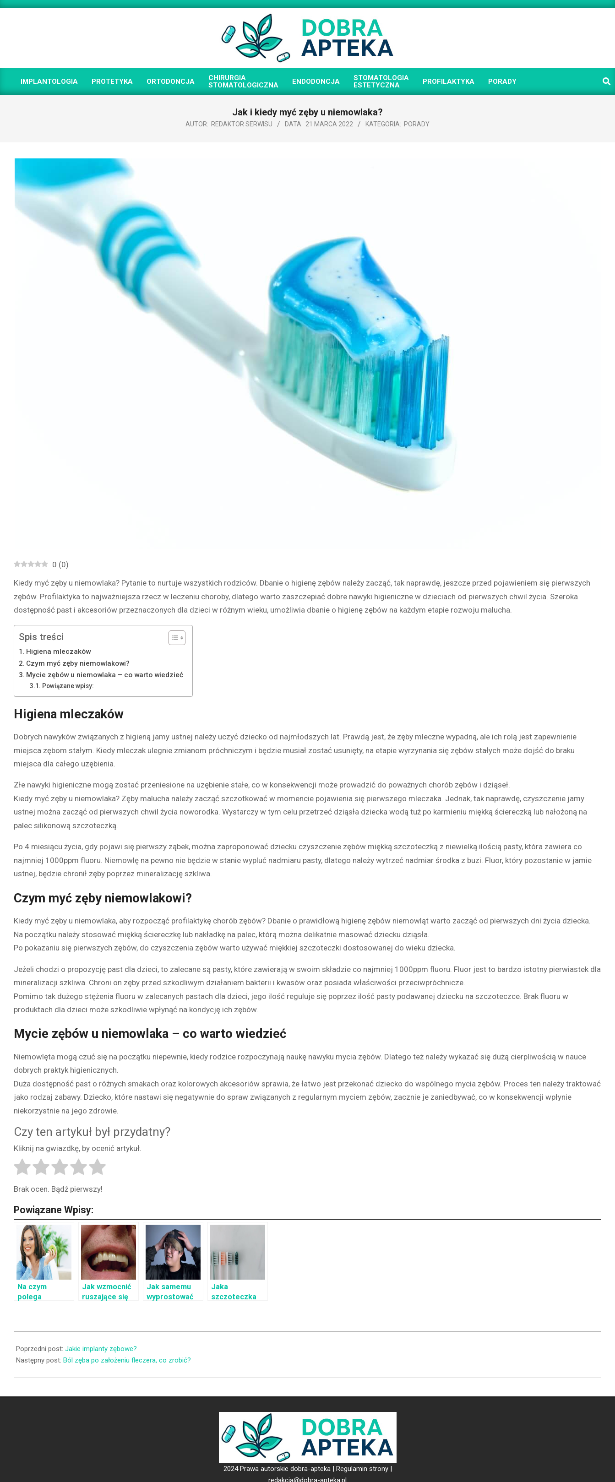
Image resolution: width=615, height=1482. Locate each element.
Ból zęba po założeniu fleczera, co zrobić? (127, 1360)
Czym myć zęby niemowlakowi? (78, 663)
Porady (417, 124)
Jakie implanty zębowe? (101, 1349)
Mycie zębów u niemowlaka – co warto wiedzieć (104, 675)
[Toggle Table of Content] (172, 638)
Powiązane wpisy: (68, 685)
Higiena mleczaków (58, 651)
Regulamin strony (362, 1469)
